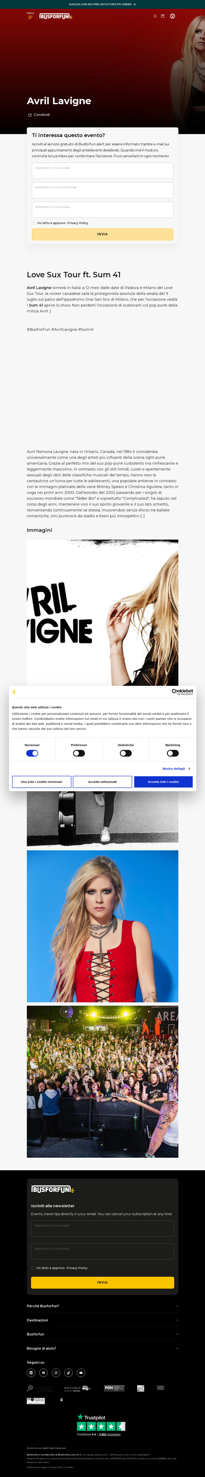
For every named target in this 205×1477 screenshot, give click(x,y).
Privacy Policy (77, 223)
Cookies (69, 1467)
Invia (102, 1282)
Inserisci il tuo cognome (56, 187)
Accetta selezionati (102, 782)
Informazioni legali (37, 1467)
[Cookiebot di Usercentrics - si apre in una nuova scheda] (175, 692)
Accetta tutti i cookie (163, 782)
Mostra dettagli (174, 768)
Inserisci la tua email (53, 207)
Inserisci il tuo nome (52, 168)
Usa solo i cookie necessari (41, 782)
